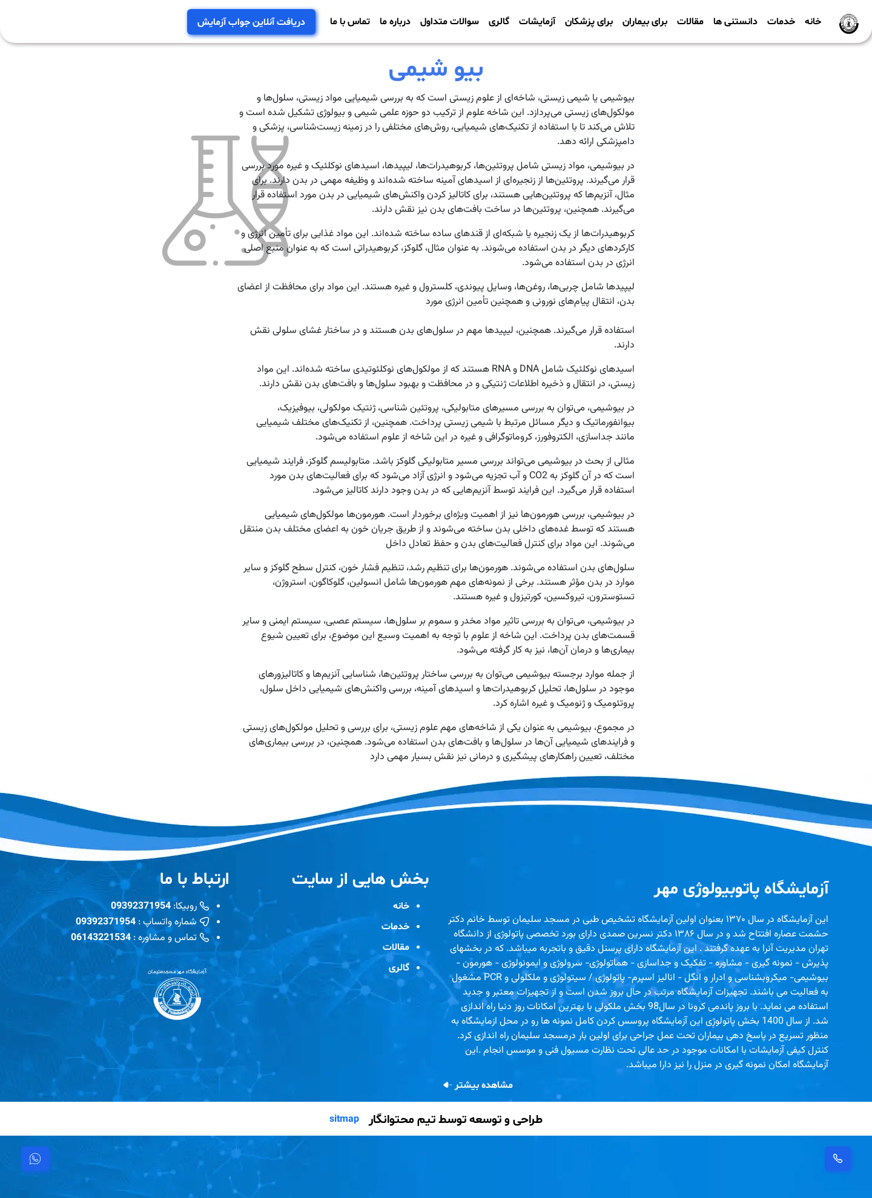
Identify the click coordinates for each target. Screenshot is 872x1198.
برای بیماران (645, 20)
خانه (813, 20)
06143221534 (101, 936)
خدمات (781, 20)
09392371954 (141, 905)
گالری (499, 20)
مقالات (690, 20)
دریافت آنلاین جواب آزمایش (251, 21)
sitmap (344, 1118)
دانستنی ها (735, 20)
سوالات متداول (449, 20)
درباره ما (395, 20)
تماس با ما (350, 20)
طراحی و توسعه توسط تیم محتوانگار (456, 1118)
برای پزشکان (589, 20)
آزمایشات (537, 20)
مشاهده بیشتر (478, 1085)
